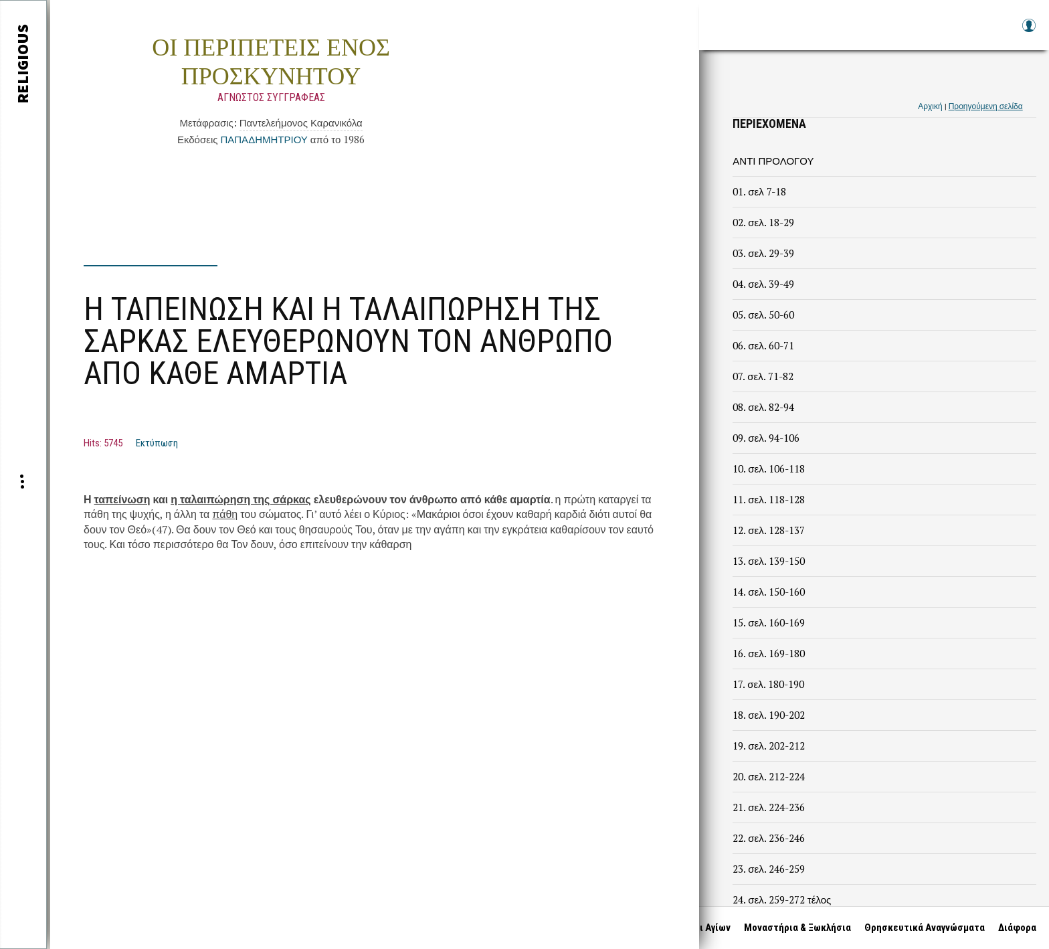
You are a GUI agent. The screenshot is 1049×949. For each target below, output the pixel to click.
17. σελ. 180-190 (768, 684)
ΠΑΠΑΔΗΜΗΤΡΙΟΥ (263, 139)
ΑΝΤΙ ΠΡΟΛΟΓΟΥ (773, 160)
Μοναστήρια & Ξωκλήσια (796, 928)
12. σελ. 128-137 (768, 530)
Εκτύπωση (157, 443)
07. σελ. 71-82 (763, 376)
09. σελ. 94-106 (766, 437)
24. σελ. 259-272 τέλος (782, 899)
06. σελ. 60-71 (763, 345)
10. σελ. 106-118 (768, 468)
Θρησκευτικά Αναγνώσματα (924, 928)
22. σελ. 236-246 (768, 838)
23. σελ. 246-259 (768, 868)
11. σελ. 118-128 (768, 499)
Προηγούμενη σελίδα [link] (986, 106)
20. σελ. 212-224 (768, 776)
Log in (1028, 31)
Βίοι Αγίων (707, 928)
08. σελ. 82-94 (763, 407)
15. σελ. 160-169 (768, 622)
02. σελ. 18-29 (763, 222)
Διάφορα (1016, 928)
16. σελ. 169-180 (768, 653)
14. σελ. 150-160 (768, 591)
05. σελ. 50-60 (763, 314)
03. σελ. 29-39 (763, 253)
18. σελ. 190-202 (768, 714)
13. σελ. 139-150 (768, 561)
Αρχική (930, 106)
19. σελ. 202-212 (768, 745)
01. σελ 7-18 (759, 191)
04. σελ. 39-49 (763, 283)
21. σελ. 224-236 (768, 807)
